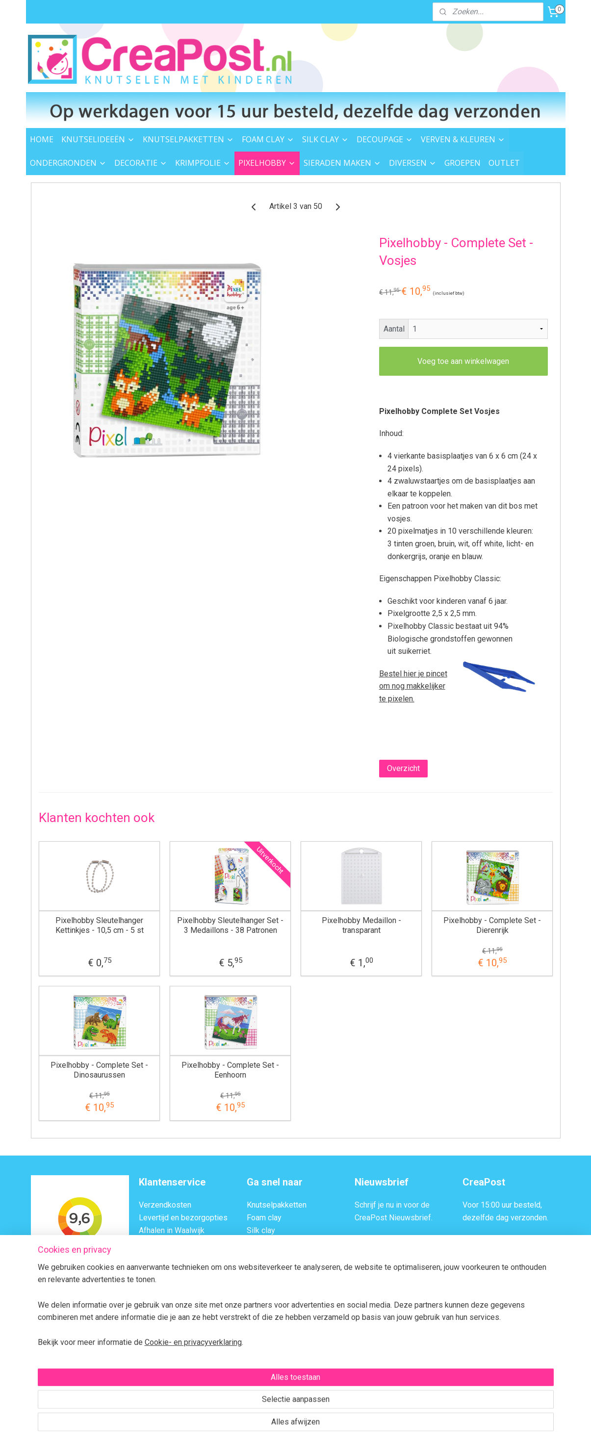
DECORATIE (140, 162)
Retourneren (159, 1255)
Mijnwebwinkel (391, 1425)
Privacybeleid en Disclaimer (187, 1318)
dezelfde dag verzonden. (505, 1217)
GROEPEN (462, 162)
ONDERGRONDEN (68, 162)
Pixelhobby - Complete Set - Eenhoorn (230, 1069)
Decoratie (263, 1280)
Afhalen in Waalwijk (172, 1230)
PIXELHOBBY (267, 162)
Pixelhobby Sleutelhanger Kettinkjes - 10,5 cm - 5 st (99, 925)
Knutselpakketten (277, 1205)
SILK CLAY (325, 139)
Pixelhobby (266, 1305)
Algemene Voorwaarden (180, 1305)
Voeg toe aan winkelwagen (463, 361)
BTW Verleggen (165, 1280)
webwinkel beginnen (309, 1425)
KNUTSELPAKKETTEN (188, 139)
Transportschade (167, 1267)
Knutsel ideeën (272, 1356)
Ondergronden (271, 1267)
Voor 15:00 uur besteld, (502, 1205)
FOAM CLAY (268, 139)
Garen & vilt (266, 1318)
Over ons (154, 1293)
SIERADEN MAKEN (342, 162)
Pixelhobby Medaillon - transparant (361, 925)
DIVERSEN (413, 162)
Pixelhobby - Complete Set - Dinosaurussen (99, 1069)
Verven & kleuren (276, 1255)
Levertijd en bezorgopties (183, 1217)
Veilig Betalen (162, 1242)
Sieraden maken (274, 1343)
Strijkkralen (265, 1330)
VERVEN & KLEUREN (463, 139)
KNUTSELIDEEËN (98, 139)
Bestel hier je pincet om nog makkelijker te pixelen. (413, 686)
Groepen (261, 1381)
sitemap (254, 1425)
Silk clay (261, 1230)
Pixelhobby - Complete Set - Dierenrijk (492, 925)
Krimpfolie (265, 1293)
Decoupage (266, 1242)
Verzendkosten (165, 1205)
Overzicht (402, 768)
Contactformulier (515, 1293)
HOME (41, 139)
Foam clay (264, 1217)
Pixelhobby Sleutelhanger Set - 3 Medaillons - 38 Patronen (230, 925)
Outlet (257, 1368)
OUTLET (504, 162)
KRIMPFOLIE (203, 162)
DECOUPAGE (385, 139)
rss (273, 1425)
